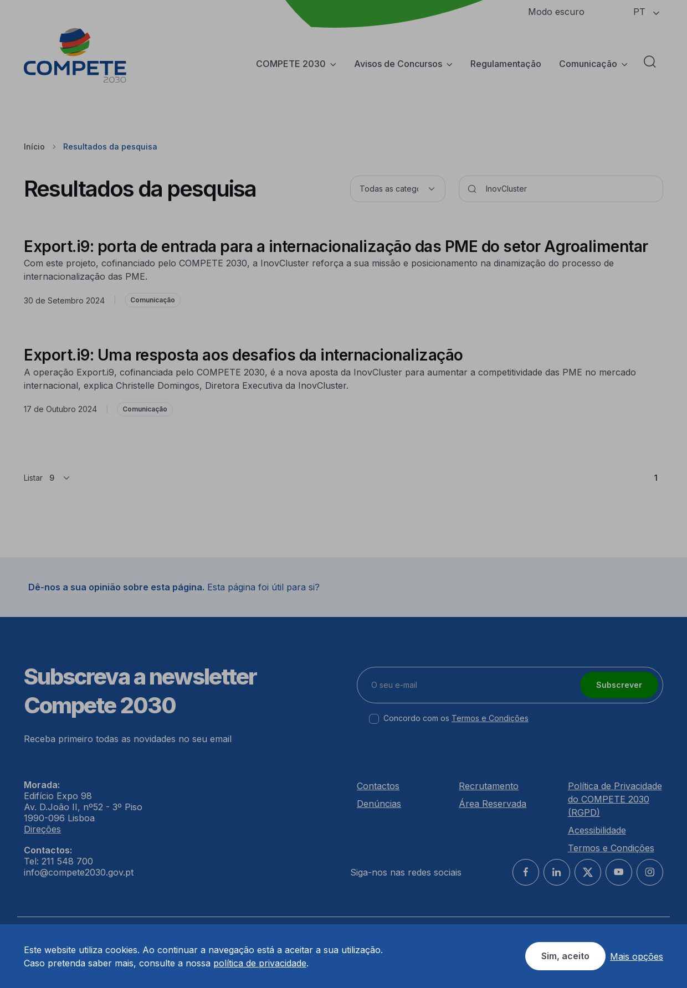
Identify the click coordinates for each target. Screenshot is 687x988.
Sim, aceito (565, 955)
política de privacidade (259, 963)
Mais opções (636, 956)
